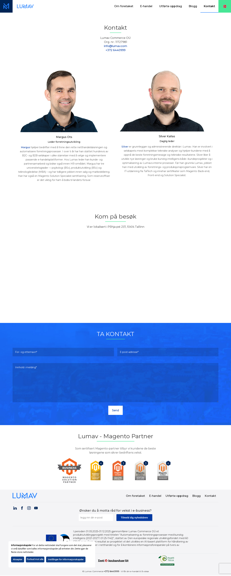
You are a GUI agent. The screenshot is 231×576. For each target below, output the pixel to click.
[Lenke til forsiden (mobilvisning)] (6, 6)
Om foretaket (123, 6)
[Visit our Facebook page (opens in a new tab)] (22, 508)
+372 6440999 (115, 50)
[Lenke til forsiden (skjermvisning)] (25, 6)
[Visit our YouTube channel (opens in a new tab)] (35, 508)
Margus (25, 147)
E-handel (146, 6)
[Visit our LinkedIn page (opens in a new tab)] (15, 508)
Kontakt (209, 6)
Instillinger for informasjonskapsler (66, 559)
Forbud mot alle (35, 559)
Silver (125, 146)
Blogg (193, 6)
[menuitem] (124, 6)
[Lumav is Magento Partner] (70, 470)
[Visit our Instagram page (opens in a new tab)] (29, 508)
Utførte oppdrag (170, 6)
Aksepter (17, 559)
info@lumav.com (115, 46)
